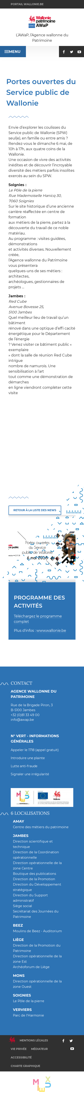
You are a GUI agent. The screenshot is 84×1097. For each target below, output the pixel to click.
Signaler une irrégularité (30, 774)
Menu (12, 51)
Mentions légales (34, 1040)
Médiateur (39, 1049)
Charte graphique (25, 1066)
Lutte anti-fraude (24, 766)
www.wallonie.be (51, 630)
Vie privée (19, 1049)
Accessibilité (21, 1057)
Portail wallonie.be (27, 4)
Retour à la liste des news (34, 510)
